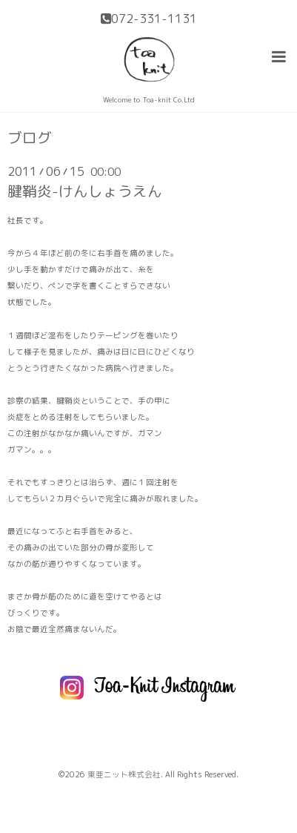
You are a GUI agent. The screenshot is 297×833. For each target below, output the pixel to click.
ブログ (29, 138)
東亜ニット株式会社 (124, 774)
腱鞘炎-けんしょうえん (84, 191)
